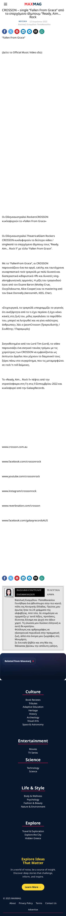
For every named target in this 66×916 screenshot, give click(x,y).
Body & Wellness (33, 796)
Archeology (33, 717)
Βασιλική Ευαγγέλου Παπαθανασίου (34, 24)
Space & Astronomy (33, 724)
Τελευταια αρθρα (53, 592)
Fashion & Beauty (33, 803)
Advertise (33, 909)
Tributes (33, 703)
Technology (33, 767)
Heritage (33, 710)
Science (33, 771)
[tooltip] (4, 31)
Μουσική (23, 21)
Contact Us (51, 903)
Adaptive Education (33, 706)
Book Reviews (33, 699)
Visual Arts (33, 720)
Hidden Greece (33, 838)
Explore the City (33, 834)
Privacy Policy (26, 903)
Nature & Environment (33, 806)
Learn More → (33, 887)
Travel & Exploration (33, 831)
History (33, 713)
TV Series (33, 752)
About (12, 903)
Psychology (33, 799)
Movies (33, 749)
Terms (39, 903)
